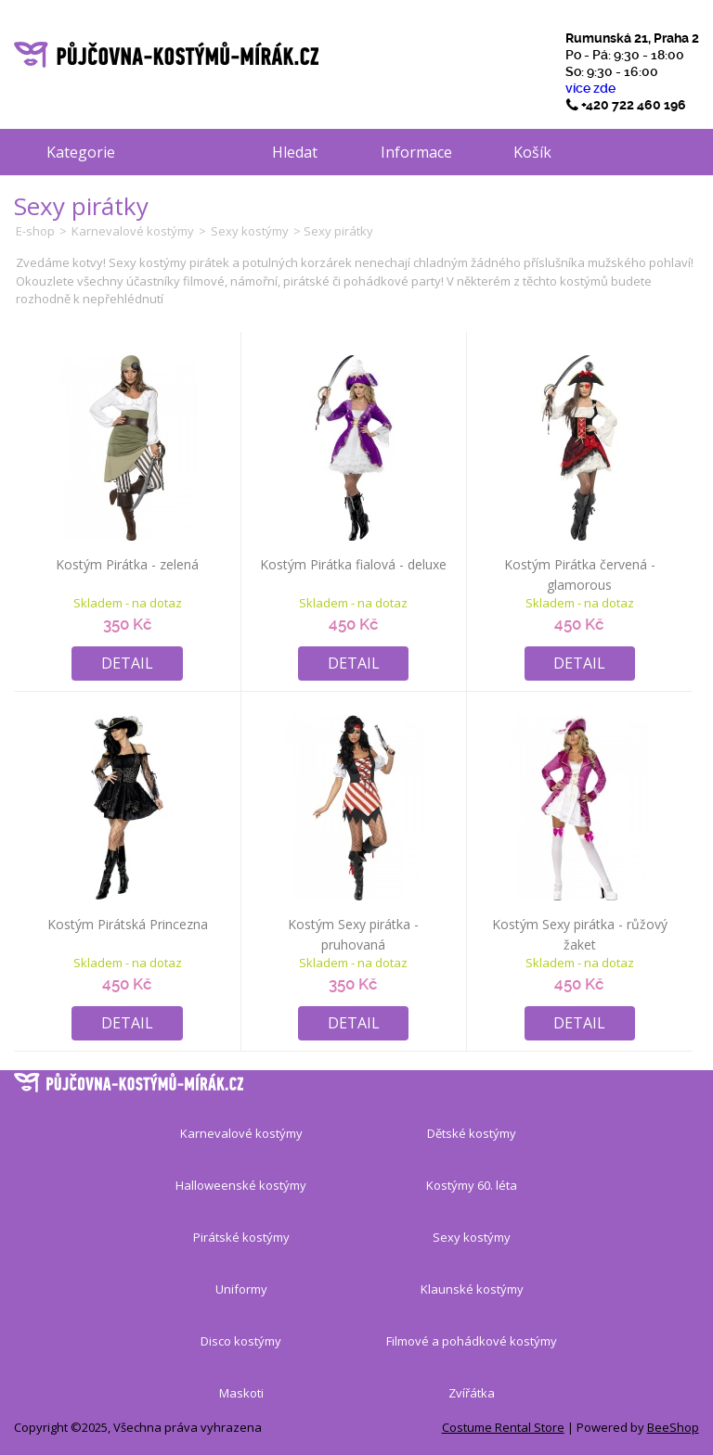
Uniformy (241, 1289)
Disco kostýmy (241, 1341)
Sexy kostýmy (250, 231)
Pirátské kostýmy (241, 1237)
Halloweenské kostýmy (240, 1185)
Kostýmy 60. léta (471, 1185)
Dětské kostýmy (471, 1133)
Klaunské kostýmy (472, 1289)
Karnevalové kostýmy (132, 231)
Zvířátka (471, 1393)
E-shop (35, 231)
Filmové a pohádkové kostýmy (471, 1341)
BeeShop (673, 1427)
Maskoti (241, 1393)
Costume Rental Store (503, 1427)
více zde (590, 88)
